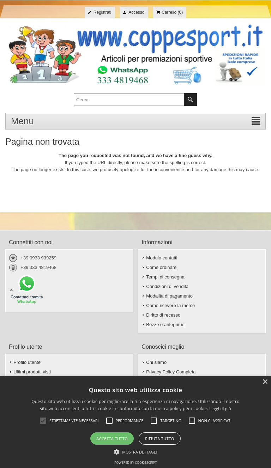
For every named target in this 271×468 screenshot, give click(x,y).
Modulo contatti (161, 257)
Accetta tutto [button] (112, 438)
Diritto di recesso (163, 315)
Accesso (136, 12)
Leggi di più (220, 408)
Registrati (103, 12)
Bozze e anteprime (165, 324)
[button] (135, 451)
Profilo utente (27, 362)
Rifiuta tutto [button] (159, 438)
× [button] (264, 382)
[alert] (135, 422)
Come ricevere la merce (170, 305)
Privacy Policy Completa (170, 371)
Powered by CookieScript (135, 462)
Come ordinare (161, 267)
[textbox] (129, 99)
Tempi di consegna (165, 277)
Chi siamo (156, 362)
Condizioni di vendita (167, 286)
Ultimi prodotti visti (31, 371)
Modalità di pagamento (169, 296)
